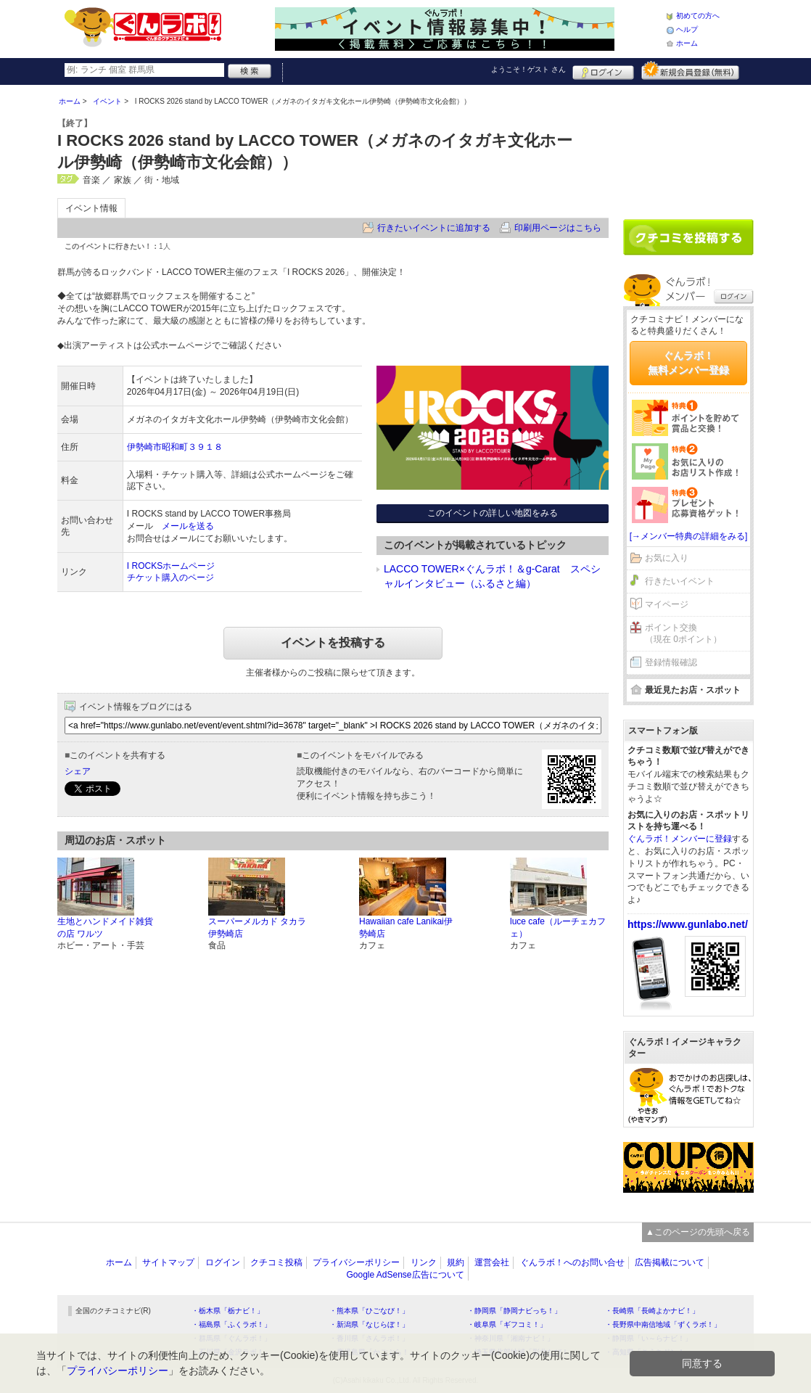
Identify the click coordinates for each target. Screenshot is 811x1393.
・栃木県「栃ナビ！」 (228, 1311)
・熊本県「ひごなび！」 (369, 1311)
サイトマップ (168, 1262)
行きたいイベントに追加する (433, 228)
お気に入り (666, 558)
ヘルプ (687, 29)
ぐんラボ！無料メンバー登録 (688, 363)
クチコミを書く (688, 237)
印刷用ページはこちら (557, 228)
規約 (455, 1262)
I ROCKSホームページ (171, 566)
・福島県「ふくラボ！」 (231, 1324)
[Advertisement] (688, 146)
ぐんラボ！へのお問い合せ (572, 1262)
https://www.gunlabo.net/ (687, 924)
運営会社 (491, 1262)
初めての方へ (698, 16)
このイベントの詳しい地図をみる (492, 513)
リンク (424, 1262)
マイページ (666, 604)
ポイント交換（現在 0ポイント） (683, 633)
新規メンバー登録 (690, 70)
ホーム (687, 43)
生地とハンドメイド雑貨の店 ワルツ (105, 927)
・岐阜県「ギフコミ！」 (507, 1324)
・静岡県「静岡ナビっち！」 (514, 1311)
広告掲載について (669, 1262)
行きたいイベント (680, 581)
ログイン (603, 70)
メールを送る (188, 526)
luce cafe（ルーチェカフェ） (558, 927)
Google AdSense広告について (405, 1275)
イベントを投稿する (333, 642)
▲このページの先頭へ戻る (698, 1232)
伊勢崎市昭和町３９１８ (175, 447)
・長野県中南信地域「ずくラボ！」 (663, 1324)
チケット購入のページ (170, 577)
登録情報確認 (671, 662)
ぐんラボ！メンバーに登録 (679, 839)
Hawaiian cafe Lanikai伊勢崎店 (406, 927)
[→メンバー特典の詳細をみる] (689, 536)
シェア (78, 771)
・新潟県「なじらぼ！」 (369, 1324)
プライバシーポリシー (356, 1262)
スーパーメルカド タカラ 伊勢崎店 (257, 927)
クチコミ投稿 (276, 1262)
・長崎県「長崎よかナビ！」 (652, 1311)
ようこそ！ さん (528, 69)
